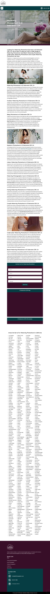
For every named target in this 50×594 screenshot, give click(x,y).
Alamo (36, 390)
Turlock (10, 526)
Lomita (27, 472)
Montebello (19, 366)
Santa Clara (11, 406)
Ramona (28, 455)
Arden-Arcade (11, 458)
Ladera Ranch (29, 421)
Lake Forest (11, 491)
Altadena (19, 466)
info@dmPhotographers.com (18, 576)
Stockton (10, 350)
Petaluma (19, 381)
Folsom (10, 503)
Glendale (10, 370)
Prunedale (28, 503)
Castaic (27, 520)
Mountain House (29, 427)
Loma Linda (28, 412)
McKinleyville (37, 341)
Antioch (10, 421)
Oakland (10, 346)
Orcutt (27, 346)
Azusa (18, 429)
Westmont (19, 507)
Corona (10, 389)
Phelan (27, 524)
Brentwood (19, 357)
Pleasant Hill (20, 515)
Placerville (37, 497)
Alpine (36, 361)
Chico (10, 451)
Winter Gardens (29, 469)
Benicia (27, 380)
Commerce (37, 446)
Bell (18, 520)
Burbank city (11, 440)
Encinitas (19, 367)
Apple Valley (11, 523)
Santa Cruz (19, 370)
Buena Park (11, 495)
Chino (10, 472)
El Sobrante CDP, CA (15, 583)
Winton (36, 458)
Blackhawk (37, 506)
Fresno (10, 341)
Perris (10, 511)
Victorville (11, 404)
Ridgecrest (28, 374)
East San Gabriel (29, 443)
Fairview (36, 507)
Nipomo (27, 526)
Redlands (11, 524)
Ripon (36, 358)
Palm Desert (19, 418)
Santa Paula (28, 350)
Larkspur (37, 423)
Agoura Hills (28, 491)
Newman (37, 444)
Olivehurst (28, 535)
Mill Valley (37, 394)
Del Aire (36, 494)
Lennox (27, 471)
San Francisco (11, 340)
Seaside (19, 535)
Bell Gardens (20, 478)
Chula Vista (11, 357)
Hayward (10, 387)
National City (20, 392)
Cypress (19, 427)
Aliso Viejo (19, 415)
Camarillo (11, 532)
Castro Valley (20, 355)
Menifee (10, 447)
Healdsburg (37, 471)
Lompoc (19, 458)
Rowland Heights (20, 447)
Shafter (27, 486)
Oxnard (10, 367)
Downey (10, 424)
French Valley (20, 475)
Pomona (10, 394)
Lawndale (28, 341)
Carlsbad (10, 423)
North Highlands (20, 437)
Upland (10, 512)
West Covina (11, 437)
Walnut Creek (20, 335)
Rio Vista (37, 532)
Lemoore (28, 381)
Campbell (19, 461)
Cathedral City (20, 414)
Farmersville (37, 514)
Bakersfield (11, 347)
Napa (10, 506)
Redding (10, 466)
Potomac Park (38, 504)
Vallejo (10, 410)
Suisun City (28, 369)
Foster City (19, 523)
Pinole (27, 511)
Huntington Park (20, 397)
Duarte (27, 464)
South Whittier (20, 387)
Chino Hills (11, 517)
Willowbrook (28, 444)
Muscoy (36, 461)
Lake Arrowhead (38, 526)
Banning (28, 358)
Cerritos (19, 434)
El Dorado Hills (20, 432)
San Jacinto (19, 403)
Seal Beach (28, 409)
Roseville (10, 395)
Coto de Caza (37, 364)
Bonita (36, 409)
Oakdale (27, 432)
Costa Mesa (11, 427)
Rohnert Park (20, 455)
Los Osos (37, 366)
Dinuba (27, 417)
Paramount (19, 407)
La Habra (19, 363)
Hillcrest (36, 512)
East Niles (28, 357)
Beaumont (19, 406)
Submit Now (25, 284)
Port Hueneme (29, 460)
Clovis (10, 415)
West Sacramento (21, 401)
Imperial (28, 478)
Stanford (37, 338)
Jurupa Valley (11, 443)
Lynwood (19, 350)
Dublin (10, 531)
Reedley (28, 404)
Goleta (18, 529)
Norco (27, 401)
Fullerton (10, 398)
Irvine (10, 355)
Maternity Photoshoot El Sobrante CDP (24, 44)
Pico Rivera (19, 369)
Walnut (27, 372)
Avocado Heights (38, 412)
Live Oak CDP (29, 531)
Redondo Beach (12, 534)
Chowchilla (28, 515)
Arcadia (19, 394)
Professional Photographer (12, 560)
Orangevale (19, 504)
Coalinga (28, 532)
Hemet (10, 477)
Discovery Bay (38, 372)
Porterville (19, 364)
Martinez (19, 497)
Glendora (19, 412)
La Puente (19, 492)
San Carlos (28, 354)
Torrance (10, 397)
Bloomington (28, 435)
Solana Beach (38, 424)
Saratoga (28, 352)
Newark (19, 446)
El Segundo (37, 340)
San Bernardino (12, 361)
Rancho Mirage (38, 337)
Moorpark (19, 503)
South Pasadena (29, 383)
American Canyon (29, 466)
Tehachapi (37, 426)
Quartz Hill (37, 531)
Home (8, 44)
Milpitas (10, 509)
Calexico (19, 483)
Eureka (27, 386)
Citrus (36, 487)
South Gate (11, 469)
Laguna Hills (28, 344)
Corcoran (28, 440)
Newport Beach (12, 492)
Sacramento (11, 343)
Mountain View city (12, 500)
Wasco (27, 390)
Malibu (36, 500)
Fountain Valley (20, 390)
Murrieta (10, 426)
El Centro (19, 457)
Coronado (28, 512)
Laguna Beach (29, 437)
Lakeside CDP (29, 461)
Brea (18, 449)
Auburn (36, 403)
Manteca (10, 494)
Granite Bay (28, 451)
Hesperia (10, 455)
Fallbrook (19, 518)
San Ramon (11, 489)
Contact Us (9, 566)
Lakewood (11, 501)
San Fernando (29, 423)
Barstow (28, 406)
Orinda (27, 501)
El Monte (10, 435)
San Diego (11, 337)
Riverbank (28, 414)
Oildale (18, 514)
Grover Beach (38, 431)
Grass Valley (37, 398)
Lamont (36, 406)
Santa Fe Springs (29, 514)
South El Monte (29, 497)
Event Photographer (10, 562)
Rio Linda (37, 349)
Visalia (10, 400)
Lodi (18, 349)
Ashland (28, 431)
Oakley (18, 460)
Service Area (9, 567)
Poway (18, 435)
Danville (19, 463)
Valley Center (37, 489)
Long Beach (11, 344)
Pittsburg (10, 521)
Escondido (11, 392)
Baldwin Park (11, 527)
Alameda (10, 520)
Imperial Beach (29, 392)
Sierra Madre (37, 483)
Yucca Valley (28, 463)
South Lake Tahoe (30, 467)
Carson (10, 461)
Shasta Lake (37, 517)
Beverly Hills (20, 532)
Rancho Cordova (12, 507)
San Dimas (19, 517)
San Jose (11, 338)
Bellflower (11, 515)
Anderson (37, 478)
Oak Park (37, 407)
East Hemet (28, 484)
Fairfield (10, 417)
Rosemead (19, 420)
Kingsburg (37, 440)
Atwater (27, 337)
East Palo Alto (29, 367)
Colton (18, 404)
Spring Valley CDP (21, 531)
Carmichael (11, 518)
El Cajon (10, 441)
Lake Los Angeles (38, 421)
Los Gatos (19, 524)
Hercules (28, 394)
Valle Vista (28, 504)
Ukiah (36, 350)
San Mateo (11, 444)
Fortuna (36, 438)
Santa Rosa (11, 372)
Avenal (36, 414)
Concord (10, 412)
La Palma (37, 367)
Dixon (27, 507)
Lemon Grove (29, 378)
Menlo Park (19, 521)
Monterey (28, 355)
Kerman (36, 360)
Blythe (27, 529)
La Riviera (37, 467)
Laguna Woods (29, 534)
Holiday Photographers (11, 564)
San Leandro (11, 475)
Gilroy (18, 384)
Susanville (37, 363)
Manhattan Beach (21, 509)
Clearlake (37, 347)
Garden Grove (11, 381)
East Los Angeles (12, 418)
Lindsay (36, 437)
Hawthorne (11, 486)
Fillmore (36, 352)
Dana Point (19, 526)
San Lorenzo (28, 360)
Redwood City (11, 497)
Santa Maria (11, 434)
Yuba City (19, 338)
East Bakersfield (38, 495)
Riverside (11, 352)
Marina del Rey (38, 520)
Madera (19, 347)
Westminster (11, 474)
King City (37, 410)
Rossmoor (37, 463)
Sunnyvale (11, 390)
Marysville (37, 434)
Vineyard (19, 467)
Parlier (36, 386)
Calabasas (28, 434)
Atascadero (28, 361)
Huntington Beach (12, 369)
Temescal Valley (29, 370)
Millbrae (27, 438)
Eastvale (19, 337)
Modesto (10, 363)
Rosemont (28, 424)
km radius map (25, 304)
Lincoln (18, 424)
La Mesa (19, 375)
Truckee (36, 346)
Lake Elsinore (11, 535)
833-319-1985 (45, 8)
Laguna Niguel (20, 358)
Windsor (28, 389)
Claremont (19, 498)
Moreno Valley (11, 364)
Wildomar (19, 500)
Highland (19, 389)
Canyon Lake (37, 484)
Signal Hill (37, 466)
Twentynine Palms (30, 375)
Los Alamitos (37, 464)
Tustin (10, 504)
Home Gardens (38, 443)
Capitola (36, 534)
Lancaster (11, 383)
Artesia (36, 355)
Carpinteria (37, 418)
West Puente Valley (30, 457)
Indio (10, 478)
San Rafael (19, 374)
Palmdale (10, 384)
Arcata (27, 521)
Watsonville (19, 410)
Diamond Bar (20, 398)
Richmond (11, 420)
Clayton (36, 486)
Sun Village (37, 472)
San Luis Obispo (20, 444)
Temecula (11, 432)
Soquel (36, 511)
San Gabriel (19, 480)
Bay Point (28, 420)
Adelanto (19, 487)
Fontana (10, 366)
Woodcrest (37, 335)
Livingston (37, 392)
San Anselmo (37, 429)
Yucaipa (19, 400)
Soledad (28, 415)
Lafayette (28, 403)
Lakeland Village (38, 509)
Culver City (19, 477)
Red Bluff (37, 387)
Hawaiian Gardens (38, 395)
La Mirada (19, 441)
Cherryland (37, 369)
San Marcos (11, 463)
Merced (10, 481)
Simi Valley (11, 409)
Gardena (19, 378)
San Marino (37, 441)
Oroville (27, 483)
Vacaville (10, 454)
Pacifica (19, 486)
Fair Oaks (19, 527)
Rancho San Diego (30, 446)
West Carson (29, 449)
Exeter (36, 518)
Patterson (28, 426)
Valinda (27, 458)
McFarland (37, 397)
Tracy (10, 464)
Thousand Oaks (12, 407)
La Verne (28, 343)
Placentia (19, 417)
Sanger (27, 384)
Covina (18, 421)
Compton (11, 460)
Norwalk (10, 452)
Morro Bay (37, 492)
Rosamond (28, 474)
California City (38, 377)
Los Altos (28, 347)
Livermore (11, 483)
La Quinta (19, 489)
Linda (27, 429)
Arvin (27, 498)
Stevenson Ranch (29, 477)
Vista (10, 457)
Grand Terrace (38, 420)
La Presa (19, 481)
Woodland (19, 372)
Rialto (10, 446)
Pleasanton (11, 514)
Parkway (36, 354)
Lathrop (27, 363)
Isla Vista (37, 384)
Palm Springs (20, 454)
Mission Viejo (11, 467)
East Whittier (37, 521)
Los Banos (19, 451)
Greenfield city (29, 509)
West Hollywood (20, 506)
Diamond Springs (38, 449)
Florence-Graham (21, 361)
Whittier (10, 487)
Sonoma (36, 498)
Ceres (18, 431)
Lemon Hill (37, 383)
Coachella (19, 469)
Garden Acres (38, 529)
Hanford (19, 386)
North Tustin (28, 407)
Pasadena (11, 403)
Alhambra (11, 498)
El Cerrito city (29, 395)
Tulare (18, 341)
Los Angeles (11, 335)
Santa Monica (11, 471)
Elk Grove (11, 375)
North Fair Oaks (38, 404)
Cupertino (19, 380)
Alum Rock (37, 460)
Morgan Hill (19, 452)
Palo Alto (19, 344)
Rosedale (28, 506)
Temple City (19, 501)
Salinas (10, 386)
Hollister (19, 471)
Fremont (10, 358)
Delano (18, 423)
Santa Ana (11, 354)
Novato (18, 409)
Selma (27, 418)
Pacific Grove (37, 375)
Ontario (10, 374)
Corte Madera (38, 527)
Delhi (36, 491)
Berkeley (10, 414)
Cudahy (27, 441)
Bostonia (37, 344)
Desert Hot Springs (21, 534)
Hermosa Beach (29, 500)
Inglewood (11, 438)
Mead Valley (28, 475)
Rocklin (10, 529)
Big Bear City (37, 432)
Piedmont (37, 481)
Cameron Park (29, 527)
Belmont (28, 377)
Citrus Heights (12, 484)
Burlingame (28, 349)
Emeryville (37, 427)
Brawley (27, 387)
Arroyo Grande (29, 523)
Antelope (19, 443)
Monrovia (19, 494)
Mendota (37, 435)
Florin (18, 426)
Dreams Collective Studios (24, 592)
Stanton (19, 484)
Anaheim (10, 349)
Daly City (10, 449)
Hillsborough (37, 480)
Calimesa (37, 515)
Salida (36, 381)
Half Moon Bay (38, 469)
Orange (10, 401)
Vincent (36, 374)
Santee (18, 383)
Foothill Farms (20, 495)
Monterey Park (20, 377)
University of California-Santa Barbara (38, 476)
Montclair (19, 491)
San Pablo (28, 335)
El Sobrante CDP (13, 44)
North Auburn (37, 389)
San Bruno (19, 464)
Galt (27, 400)
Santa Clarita (11, 360)
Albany (27, 495)
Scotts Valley (37, 447)
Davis (18, 346)
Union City (19, 340)
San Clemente (20, 360)
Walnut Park (37, 357)
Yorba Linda (19, 343)
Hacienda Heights (21, 395)
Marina (27, 447)
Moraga (36, 343)
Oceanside (11, 380)
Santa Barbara (11, 480)
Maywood (28, 410)
